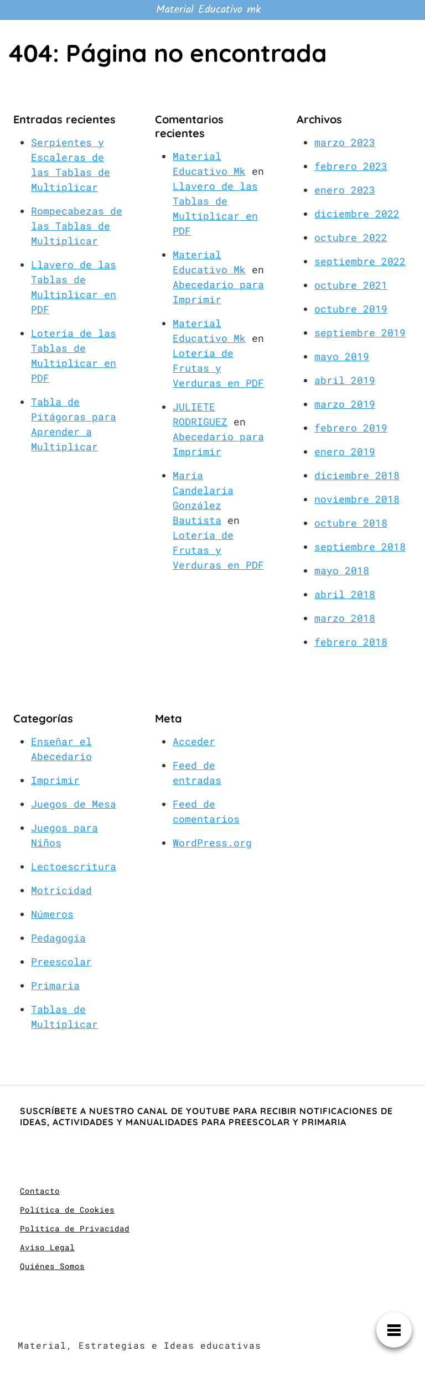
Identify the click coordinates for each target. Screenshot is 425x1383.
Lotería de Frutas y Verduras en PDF (218, 367)
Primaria (55, 985)
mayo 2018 (341, 570)
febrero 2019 (350, 427)
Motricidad (61, 890)
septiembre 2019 (360, 332)
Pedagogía (58, 937)
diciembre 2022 (357, 213)
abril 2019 (344, 380)
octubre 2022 (350, 237)
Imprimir (55, 780)
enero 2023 (344, 189)
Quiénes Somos (52, 1266)
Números (52, 914)
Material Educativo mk (208, 9)
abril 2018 (344, 594)
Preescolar (61, 961)
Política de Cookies (67, 1209)
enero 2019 (344, 451)
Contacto (40, 1191)
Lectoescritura (73, 866)
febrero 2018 (350, 641)
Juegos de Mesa (73, 803)
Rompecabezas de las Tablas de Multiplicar (76, 225)
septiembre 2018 (360, 546)
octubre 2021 (350, 285)
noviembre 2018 (357, 499)
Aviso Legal (47, 1247)
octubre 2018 (350, 522)
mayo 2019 (341, 356)
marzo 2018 (344, 618)
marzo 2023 (344, 142)
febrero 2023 (350, 166)
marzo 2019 (344, 403)
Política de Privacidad (74, 1228)
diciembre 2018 (357, 475)
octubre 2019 (350, 308)
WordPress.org (212, 842)
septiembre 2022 (360, 261)
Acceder (194, 741)
